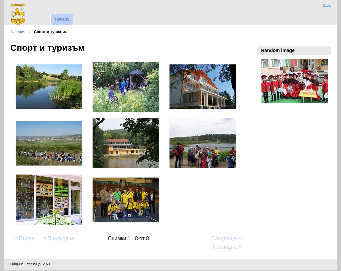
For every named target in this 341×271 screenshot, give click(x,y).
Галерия (17, 31)
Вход (327, 5)
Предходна (57, 238)
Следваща (227, 238)
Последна (228, 247)
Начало (62, 19)
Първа (23, 238)
